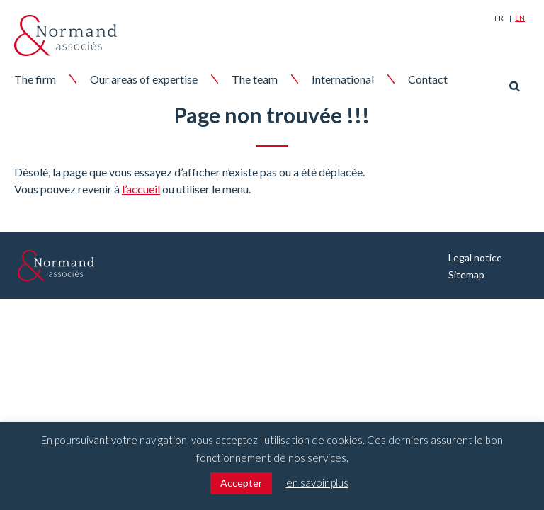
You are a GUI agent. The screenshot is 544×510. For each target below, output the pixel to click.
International (343, 79)
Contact (428, 79)
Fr (499, 17)
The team (255, 79)
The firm (35, 79)
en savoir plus (317, 482)
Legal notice (475, 257)
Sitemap (466, 274)
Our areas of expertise (144, 79)
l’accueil (141, 189)
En (520, 17)
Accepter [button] (241, 483)
